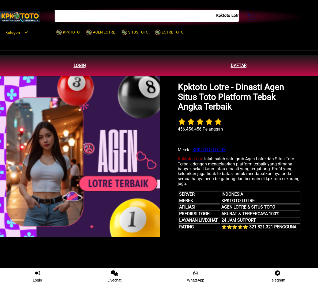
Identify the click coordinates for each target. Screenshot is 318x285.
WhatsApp (196, 276)
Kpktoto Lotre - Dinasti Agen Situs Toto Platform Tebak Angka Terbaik (231, 97)
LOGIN (80, 65)
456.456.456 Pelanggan (200, 129)
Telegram (277, 276)
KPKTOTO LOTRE (209, 149)
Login (37, 276)
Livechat (115, 276)
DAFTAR (239, 65)
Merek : (184, 149)
